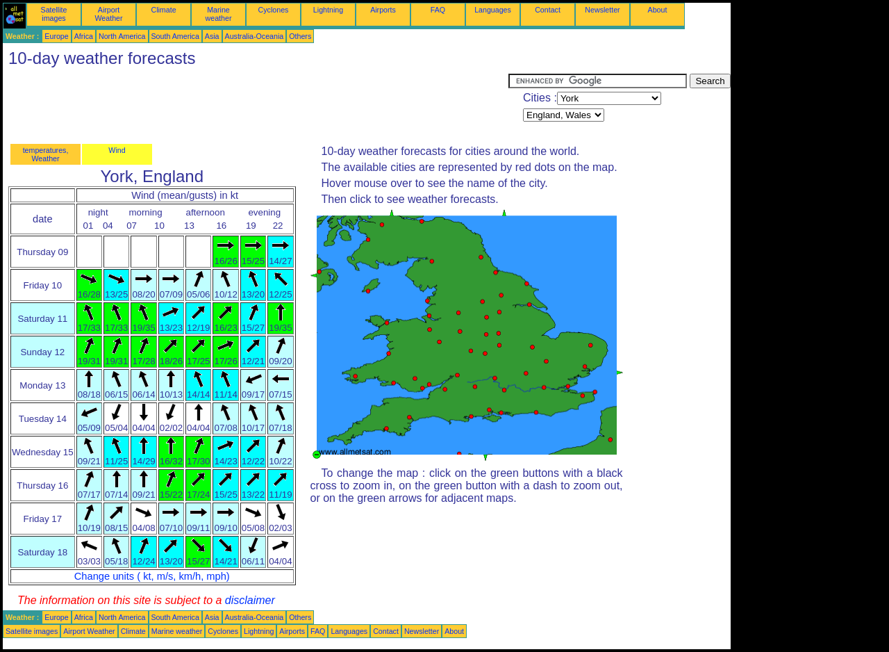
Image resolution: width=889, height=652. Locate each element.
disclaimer (250, 600)
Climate (163, 10)
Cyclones (273, 10)
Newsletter (602, 10)
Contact (547, 10)
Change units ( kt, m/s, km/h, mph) (152, 576)
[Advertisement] (255, 105)
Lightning (328, 10)
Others (300, 36)
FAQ (438, 10)
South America (175, 36)
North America (122, 36)
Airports (383, 10)
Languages (492, 10)
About (657, 10)
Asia (212, 36)
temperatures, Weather (46, 154)
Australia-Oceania (254, 36)
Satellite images (54, 14)
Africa (83, 36)
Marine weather (219, 14)
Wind (116, 150)
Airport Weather (108, 14)
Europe (56, 36)
